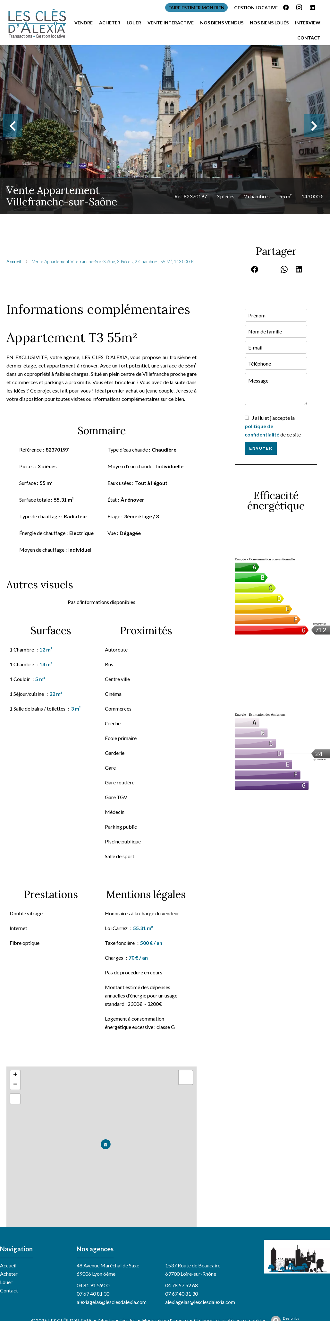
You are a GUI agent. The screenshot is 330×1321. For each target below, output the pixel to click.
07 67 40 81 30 (93, 1294)
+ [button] (15, 1075)
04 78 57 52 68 (181, 1285)
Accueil (13, 261)
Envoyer (261, 448)
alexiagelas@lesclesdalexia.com (112, 1302)
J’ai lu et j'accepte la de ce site (273, 426)
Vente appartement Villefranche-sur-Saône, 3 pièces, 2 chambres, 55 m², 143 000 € (112, 261)
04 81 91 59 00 (93, 1285)
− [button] (15, 1085)
